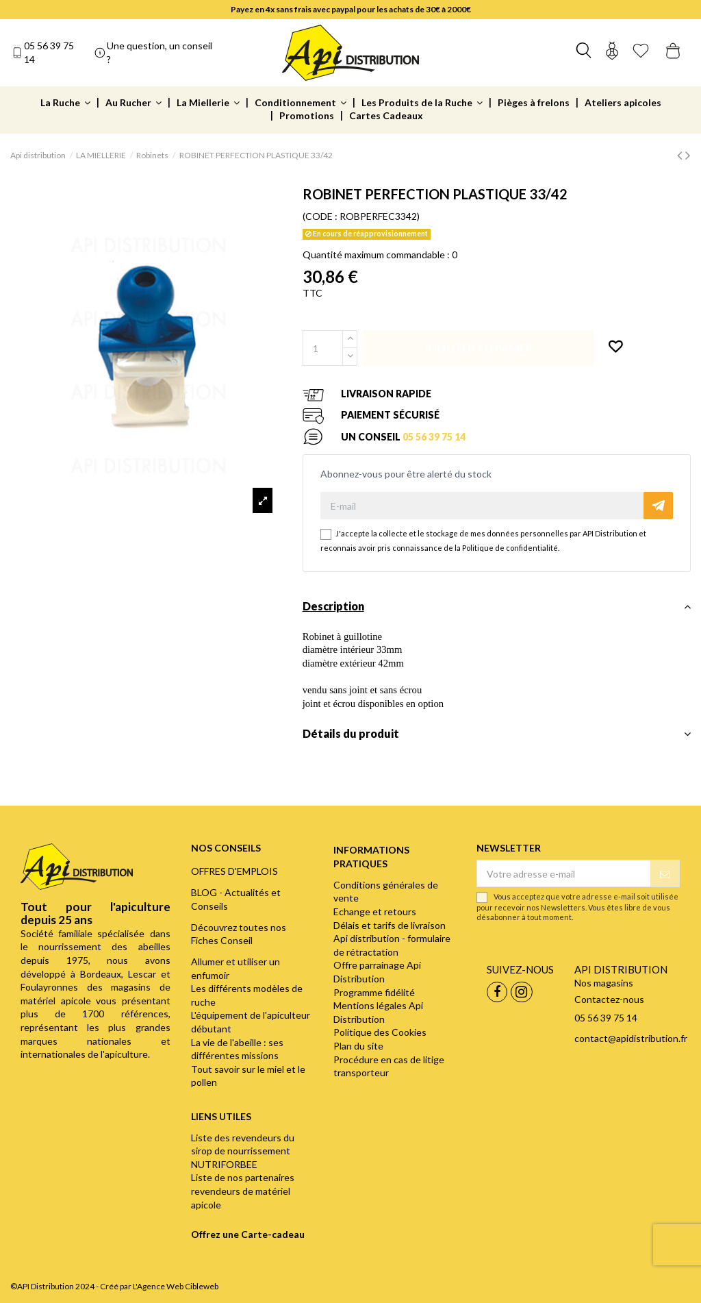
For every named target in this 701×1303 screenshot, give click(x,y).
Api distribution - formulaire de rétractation (391, 945)
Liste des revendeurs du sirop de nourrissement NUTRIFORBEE (242, 1151)
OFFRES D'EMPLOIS (234, 871)
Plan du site (358, 1046)
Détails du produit (497, 734)
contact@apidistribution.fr (630, 1038)
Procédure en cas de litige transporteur (388, 1066)
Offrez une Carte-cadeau (248, 1234)
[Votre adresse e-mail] (563, 873)
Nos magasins (603, 983)
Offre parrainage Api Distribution (377, 971)
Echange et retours (374, 911)
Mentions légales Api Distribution (378, 1012)
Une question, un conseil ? (159, 52)
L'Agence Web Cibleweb (175, 1286)
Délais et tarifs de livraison (389, 925)
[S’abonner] (664, 873)
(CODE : (320, 216)
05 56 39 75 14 (49, 52)
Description (497, 606)
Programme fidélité (374, 992)
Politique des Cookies (379, 1032)
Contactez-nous (609, 999)
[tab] (497, 610)
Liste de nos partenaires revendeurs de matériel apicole (242, 1190)
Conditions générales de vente (385, 891)
